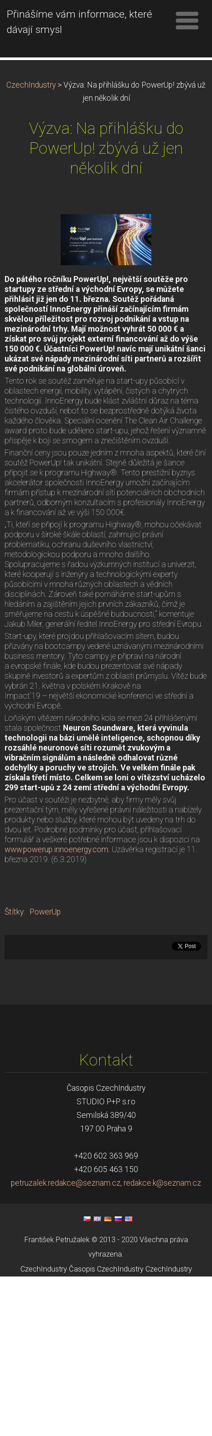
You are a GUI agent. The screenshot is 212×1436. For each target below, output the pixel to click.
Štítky (14, 995)
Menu (187, 20)
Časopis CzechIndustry (106, 1353)
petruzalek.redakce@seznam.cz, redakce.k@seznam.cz (106, 1267)
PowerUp (45, 995)
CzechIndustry (31, 169)
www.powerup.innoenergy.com (56, 933)
